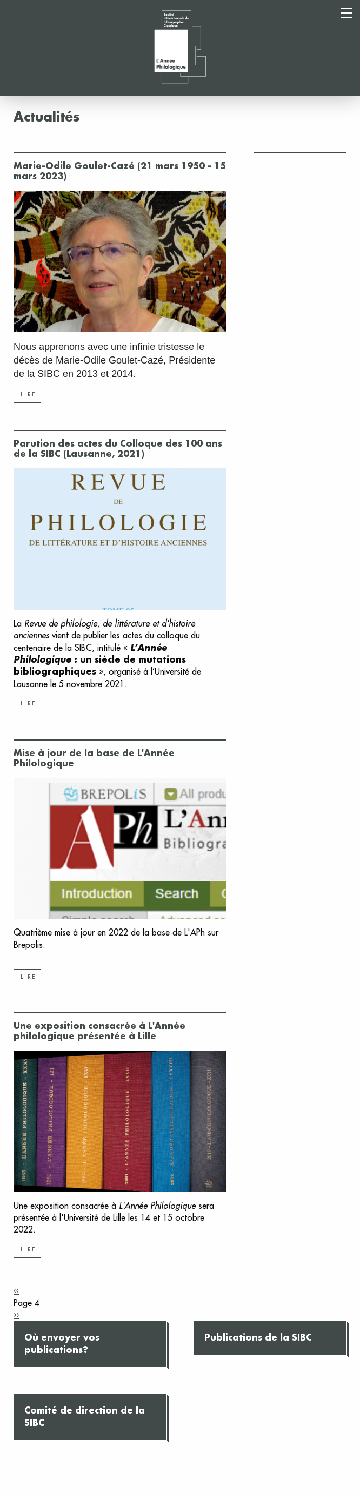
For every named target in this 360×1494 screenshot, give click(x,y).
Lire (28, 395)
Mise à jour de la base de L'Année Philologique (94, 758)
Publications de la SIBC (258, 1338)
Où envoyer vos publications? (61, 1344)
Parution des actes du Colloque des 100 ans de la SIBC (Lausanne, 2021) (118, 449)
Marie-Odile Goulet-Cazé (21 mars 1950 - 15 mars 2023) (120, 171)
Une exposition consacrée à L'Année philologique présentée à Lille (99, 1031)
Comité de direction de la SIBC (84, 1416)
